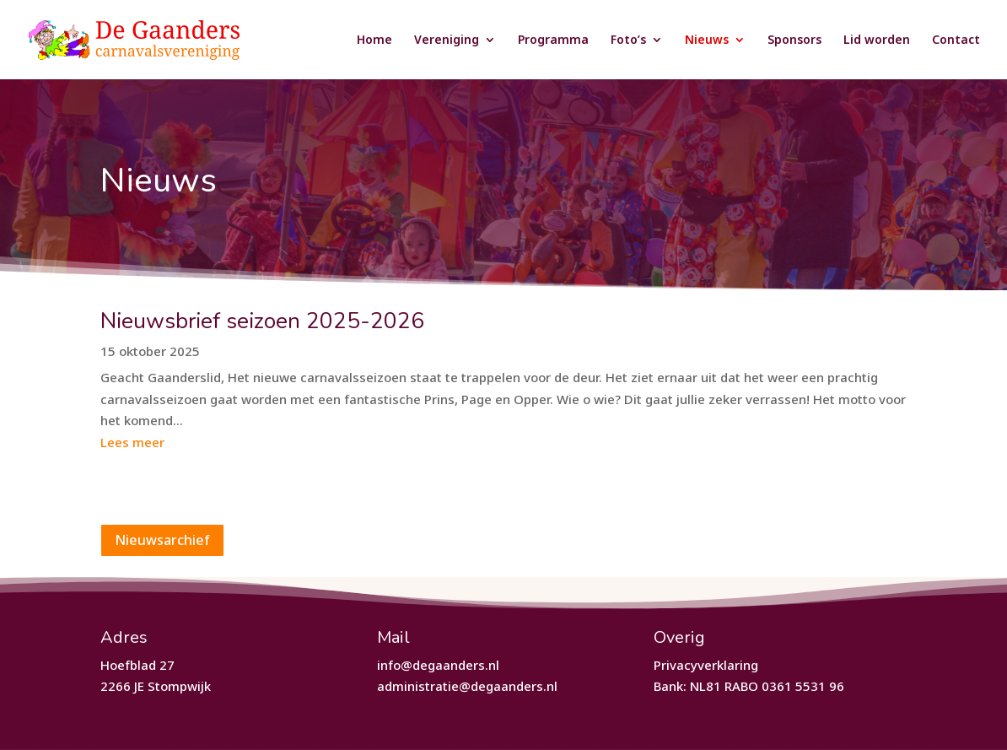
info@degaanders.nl (438, 664)
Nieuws (707, 40)
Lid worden (876, 40)
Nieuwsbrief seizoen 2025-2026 (262, 321)
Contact (956, 40)
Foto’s (628, 40)
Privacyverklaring (706, 664)
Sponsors (794, 40)
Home (374, 40)
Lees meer (132, 442)
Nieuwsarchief (162, 540)
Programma (553, 40)
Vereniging (446, 40)
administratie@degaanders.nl (467, 685)
